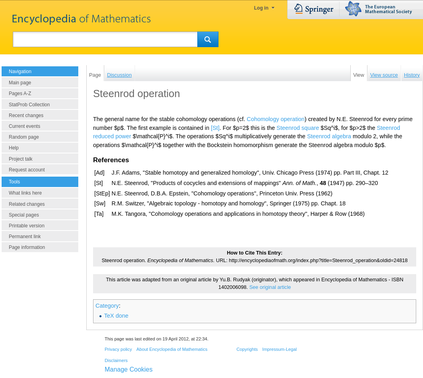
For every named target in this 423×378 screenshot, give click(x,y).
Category (107, 305)
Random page (24, 137)
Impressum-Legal (279, 349)
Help (14, 148)
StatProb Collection (29, 104)
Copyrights (247, 349)
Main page (20, 83)
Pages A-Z (20, 93)
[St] (215, 128)
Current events (24, 126)
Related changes (27, 204)
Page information (27, 247)
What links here (25, 193)
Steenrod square (297, 128)
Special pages (24, 215)
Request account (27, 170)
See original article (270, 287)
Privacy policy (118, 349)
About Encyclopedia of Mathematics (171, 349)
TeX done (116, 315)
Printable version (26, 226)
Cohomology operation (276, 119)
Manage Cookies (129, 369)
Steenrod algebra (329, 136)
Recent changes (26, 115)
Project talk (20, 159)
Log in (261, 8)
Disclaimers (116, 360)
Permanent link (25, 236)
